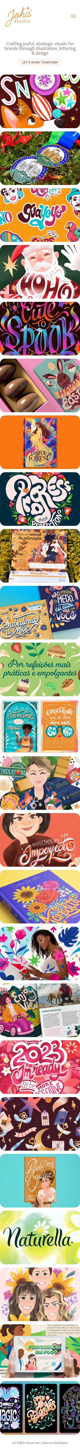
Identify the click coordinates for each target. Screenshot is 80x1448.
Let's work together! (40, 62)
